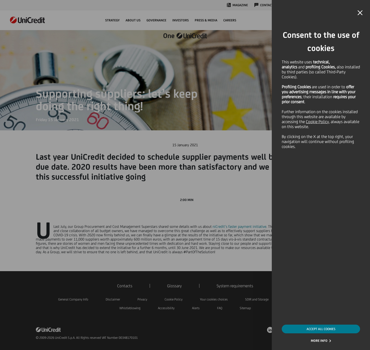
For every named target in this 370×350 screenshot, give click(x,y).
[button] (360, 13)
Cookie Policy (317, 121)
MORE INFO (319, 341)
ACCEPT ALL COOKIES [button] (321, 329)
